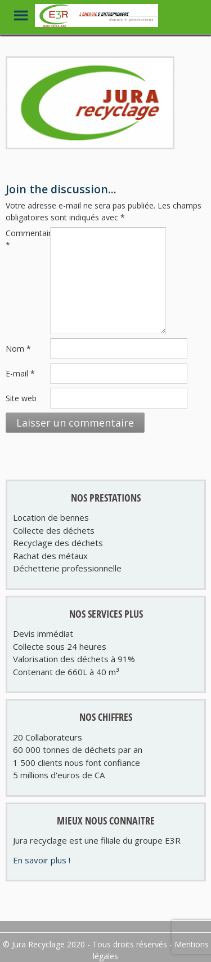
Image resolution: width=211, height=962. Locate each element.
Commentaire (27, 239)
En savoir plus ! (41, 860)
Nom (18, 348)
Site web (21, 398)
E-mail (20, 373)
